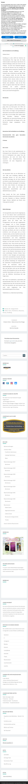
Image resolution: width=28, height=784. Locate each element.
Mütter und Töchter (8, 727)
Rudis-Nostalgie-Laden (8, 697)
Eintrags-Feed (7, 757)
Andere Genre (8, 507)
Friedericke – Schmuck (8, 699)
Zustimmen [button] (20, 37)
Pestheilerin (15, 310)
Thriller (7, 520)
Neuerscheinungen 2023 (9, 480)
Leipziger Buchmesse (10, 455)
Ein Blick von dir (7, 721)
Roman (4, 312)
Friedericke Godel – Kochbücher (10, 700)
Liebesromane (8, 513)
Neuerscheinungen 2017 (9, 462)
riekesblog (18, 43)
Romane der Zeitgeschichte (11, 308)
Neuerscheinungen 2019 (9, 468)
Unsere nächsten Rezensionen (11, 523)
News (6, 458)
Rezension (21, 310)
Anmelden (6, 754)
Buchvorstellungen (8, 446)
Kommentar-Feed (8, 761)
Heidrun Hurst (7, 310)
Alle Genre (7, 464)
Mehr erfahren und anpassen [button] (14, 40)
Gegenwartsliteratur (10, 510)
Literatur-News (7, 449)
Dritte (8, 12)
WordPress (19, 783)
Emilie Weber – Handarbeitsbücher (11, 702)
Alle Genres (7, 483)
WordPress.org (7, 764)
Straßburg (9, 312)
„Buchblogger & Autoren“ (9, 401)
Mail (13, 571)
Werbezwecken (19, 18)
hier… (16, 684)
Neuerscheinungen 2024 (9, 486)
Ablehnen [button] (7, 37)
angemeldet (12, 341)
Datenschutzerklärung (7, 776)
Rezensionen (7, 505)
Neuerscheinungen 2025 (9, 492)
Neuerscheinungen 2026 (9, 499)
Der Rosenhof (7, 730)
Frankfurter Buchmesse (10, 452)
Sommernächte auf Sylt (9, 724)
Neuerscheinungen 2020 (9, 474)
